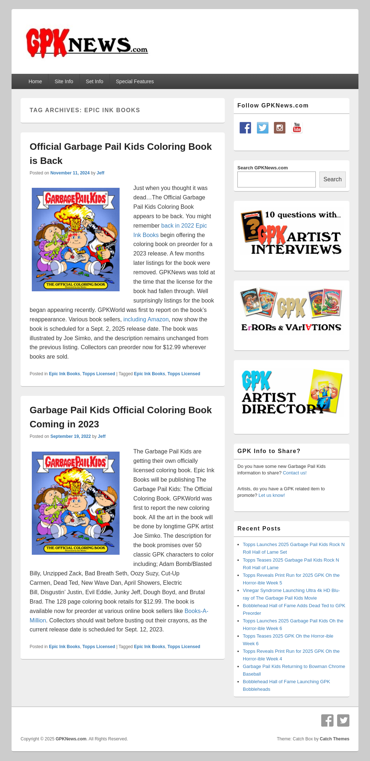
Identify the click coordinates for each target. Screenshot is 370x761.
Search (332, 179)
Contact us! (295, 472)
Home (35, 81)
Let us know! (272, 495)
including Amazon (145, 319)
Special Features (135, 81)
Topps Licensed (98, 373)
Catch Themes (334, 738)
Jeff (100, 173)
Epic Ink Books (64, 373)
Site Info (64, 81)
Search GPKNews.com (262, 167)
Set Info (94, 81)
